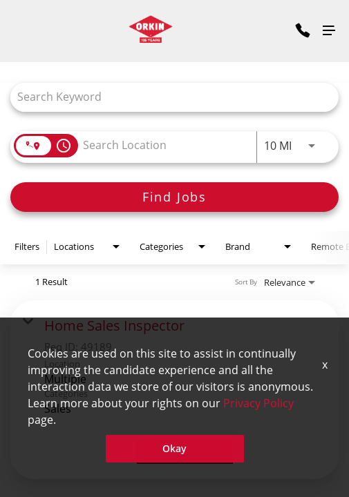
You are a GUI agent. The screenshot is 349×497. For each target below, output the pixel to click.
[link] (174, 390)
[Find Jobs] (174, 197)
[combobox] (167, 97)
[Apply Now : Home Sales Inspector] (185, 451)
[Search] (174, 197)
